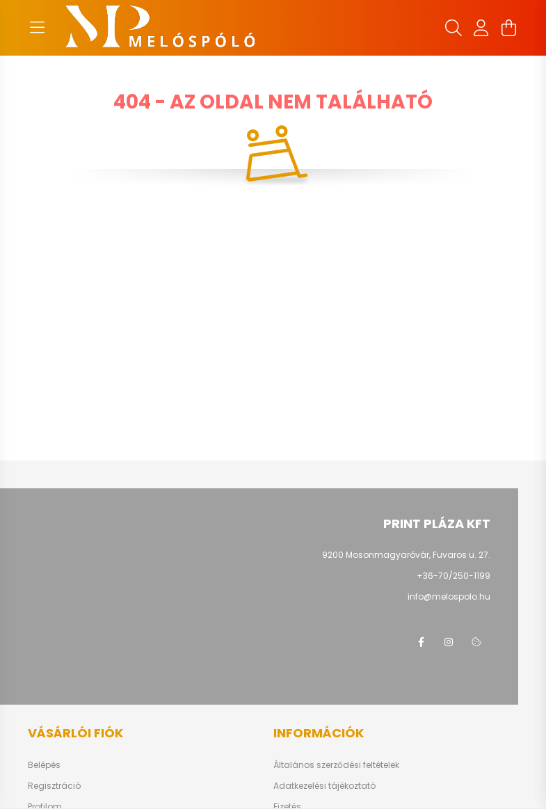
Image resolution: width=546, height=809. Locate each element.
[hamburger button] (37, 28)
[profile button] (481, 28)
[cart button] (509, 28)
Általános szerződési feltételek (336, 765)
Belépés (44, 765)
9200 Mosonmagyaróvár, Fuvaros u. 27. (406, 555)
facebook (421, 642)
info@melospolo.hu (449, 596)
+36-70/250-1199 (453, 576)
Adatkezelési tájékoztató (324, 786)
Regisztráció (54, 786)
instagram (449, 642)
